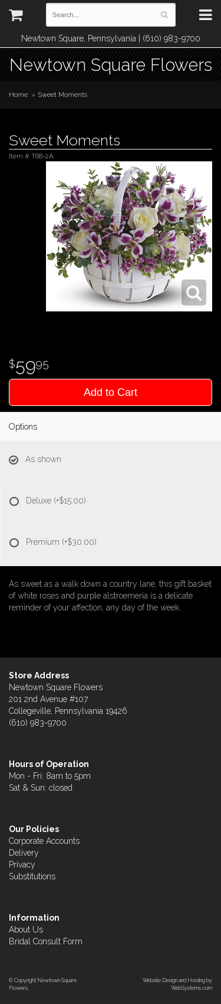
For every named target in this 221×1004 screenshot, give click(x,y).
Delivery (24, 852)
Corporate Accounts (44, 841)
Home (18, 94)
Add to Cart (110, 392)
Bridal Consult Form (46, 941)
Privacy (22, 864)
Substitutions (32, 876)
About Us (26, 929)
